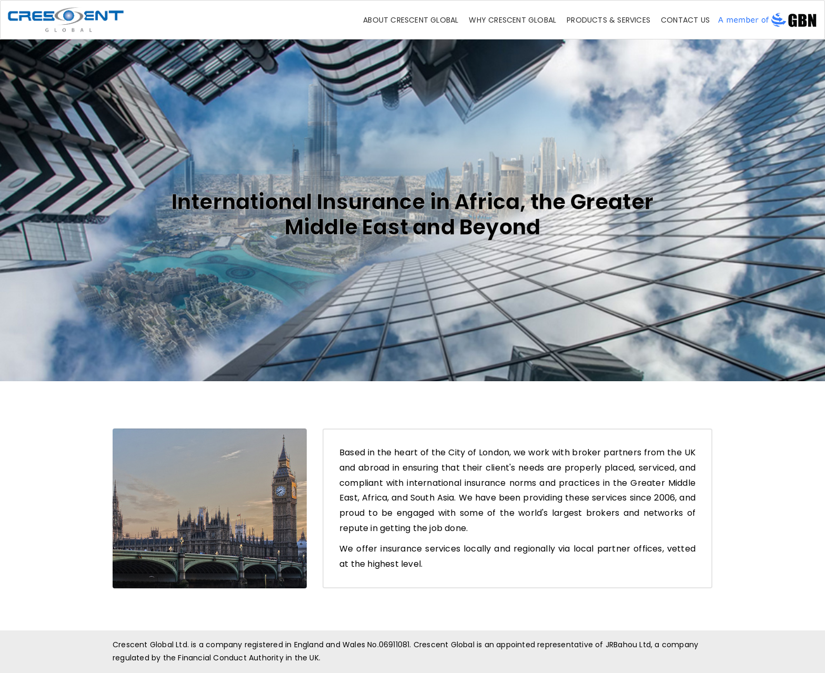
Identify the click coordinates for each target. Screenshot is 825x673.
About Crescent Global (410, 20)
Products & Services (608, 20)
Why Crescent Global (512, 20)
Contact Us (685, 20)
